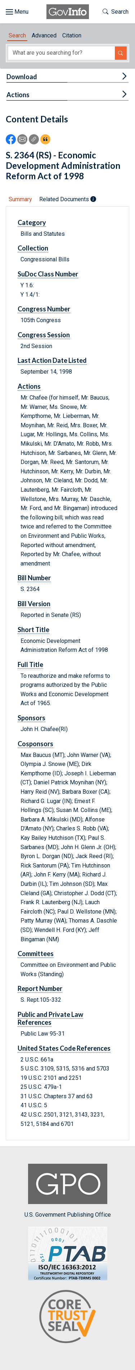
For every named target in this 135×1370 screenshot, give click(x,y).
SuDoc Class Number (48, 274)
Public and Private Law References (50, 1018)
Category (32, 222)
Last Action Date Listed (52, 360)
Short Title (33, 630)
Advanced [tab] (44, 35)
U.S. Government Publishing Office (67, 1191)
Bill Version (34, 604)
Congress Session (44, 335)
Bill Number (34, 578)
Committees (36, 953)
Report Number (40, 988)
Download (21, 77)
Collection (33, 248)
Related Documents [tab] (67, 199)
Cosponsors (35, 744)
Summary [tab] (20, 199)
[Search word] (61, 53)
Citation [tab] (71, 35)
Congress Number (44, 309)
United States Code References (64, 1048)
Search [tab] (17, 35)
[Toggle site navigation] (17, 12)
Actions (18, 95)
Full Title (30, 664)
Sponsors (31, 718)
